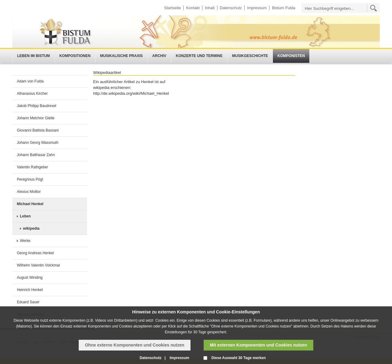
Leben (25, 216)
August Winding (30, 277)
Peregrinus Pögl (30, 179)
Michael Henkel (30, 204)
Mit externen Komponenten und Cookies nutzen (258, 345)
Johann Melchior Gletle (36, 118)
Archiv (159, 56)
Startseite (172, 8)
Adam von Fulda (30, 81)
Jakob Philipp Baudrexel (36, 106)
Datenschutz (231, 8)
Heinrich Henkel (30, 290)
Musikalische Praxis (121, 56)
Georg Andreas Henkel (35, 253)
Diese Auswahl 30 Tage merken (238, 358)
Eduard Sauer (28, 302)
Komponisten (291, 56)
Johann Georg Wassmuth (37, 142)
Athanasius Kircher (32, 93)
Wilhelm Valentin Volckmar (38, 265)
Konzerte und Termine (199, 56)
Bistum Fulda (283, 8)
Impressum (257, 8)
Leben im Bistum (33, 56)
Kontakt (193, 8)
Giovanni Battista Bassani (38, 130)
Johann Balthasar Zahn (36, 155)
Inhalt (210, 8)
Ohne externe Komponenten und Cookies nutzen (134, 345)
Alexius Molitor (29, 192)
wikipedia (31, 228)
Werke (25, 241)
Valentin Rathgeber (32, 167)
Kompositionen (75, 56)
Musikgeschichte (250, 56)
